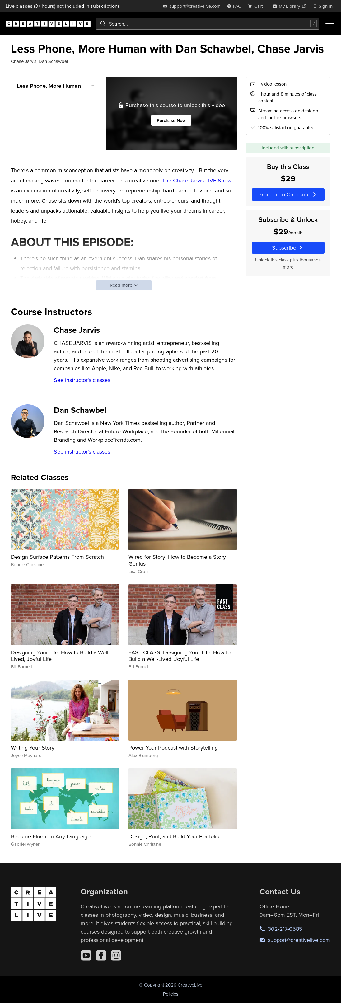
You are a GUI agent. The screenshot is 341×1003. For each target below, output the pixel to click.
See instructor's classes (82, 380)
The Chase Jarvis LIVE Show (196, 180)
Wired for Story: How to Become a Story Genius (177, 560)
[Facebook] (101, 955)
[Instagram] (116, 955)
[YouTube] (86, 955)
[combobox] (207, 23)
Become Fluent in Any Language (51, 836)
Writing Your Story (32, 747)
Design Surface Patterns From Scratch (57, 557)
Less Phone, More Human (49, 86)
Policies (170, 994)
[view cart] (257, 6)
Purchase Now (171, 120)
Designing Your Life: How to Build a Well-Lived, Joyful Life (60, 655)
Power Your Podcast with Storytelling (173, 747)
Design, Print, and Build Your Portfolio (173, 836)
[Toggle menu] (329, 23)
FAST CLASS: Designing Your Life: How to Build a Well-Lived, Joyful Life (179, 655)
